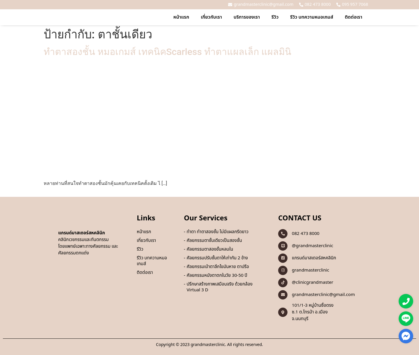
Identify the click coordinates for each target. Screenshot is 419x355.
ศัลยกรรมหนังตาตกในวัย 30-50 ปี (217, 276)
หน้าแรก (181, 17)
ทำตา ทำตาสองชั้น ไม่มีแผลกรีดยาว (217, 232)
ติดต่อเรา (353, 17)
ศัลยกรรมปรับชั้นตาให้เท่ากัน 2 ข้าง (217, 258)
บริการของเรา (247, 17)
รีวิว (274, 17)
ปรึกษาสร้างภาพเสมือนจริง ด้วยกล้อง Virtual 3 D (219, 287)
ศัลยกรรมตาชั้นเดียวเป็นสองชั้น (214, 241)
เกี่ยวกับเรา (211, 17)
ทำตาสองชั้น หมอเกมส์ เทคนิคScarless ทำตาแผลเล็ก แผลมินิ (167, 51)
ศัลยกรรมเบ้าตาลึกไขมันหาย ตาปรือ (218, 267)
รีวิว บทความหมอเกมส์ (311, 17)
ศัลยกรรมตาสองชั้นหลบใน (210, 249)
